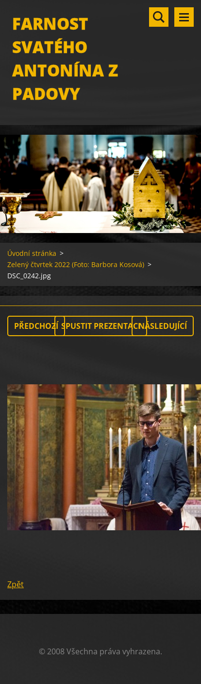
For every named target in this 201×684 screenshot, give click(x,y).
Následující (162, 326)
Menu (184, 17)
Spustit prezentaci (100, 326)
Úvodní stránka (31, 253)
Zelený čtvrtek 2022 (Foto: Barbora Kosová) (75, 264)
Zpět (15, 584)
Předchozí (36, 326)
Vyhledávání (158, 17)
